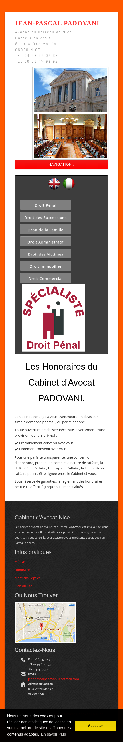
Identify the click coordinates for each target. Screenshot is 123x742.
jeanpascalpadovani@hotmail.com (53, 679)
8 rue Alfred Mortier (36, 43)
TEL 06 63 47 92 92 (36, 61)
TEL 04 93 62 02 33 (36, 55)
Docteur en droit (33, 38)
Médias (20, 561)
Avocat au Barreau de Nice (43, 32)
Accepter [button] (95, 726)
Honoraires (23, 570)
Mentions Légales (27, 578)
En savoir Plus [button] (53, 734)
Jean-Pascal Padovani (57, 23)
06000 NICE (28, 49)
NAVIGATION (61, 164)
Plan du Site (23, 586)
